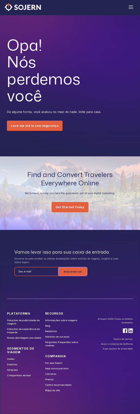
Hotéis (11, 358)
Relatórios (51, 331)
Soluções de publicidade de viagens (23, 322)
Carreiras (50, 373)
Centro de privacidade (58, 384)
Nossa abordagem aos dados (24, 337)
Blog (47, 325)
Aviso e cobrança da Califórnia (117, 344)
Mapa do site (52, 390)
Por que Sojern (54, 362)
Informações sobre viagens (61, 320)
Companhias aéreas (19, 375)
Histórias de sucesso (57, 336)
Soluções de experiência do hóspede (23, 331)
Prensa (49, 379)
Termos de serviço (123, 339)
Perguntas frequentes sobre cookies (61, 344)
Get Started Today (70, 207)
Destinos (12, 364)
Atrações (12, 369)
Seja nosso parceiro (57, 368)
